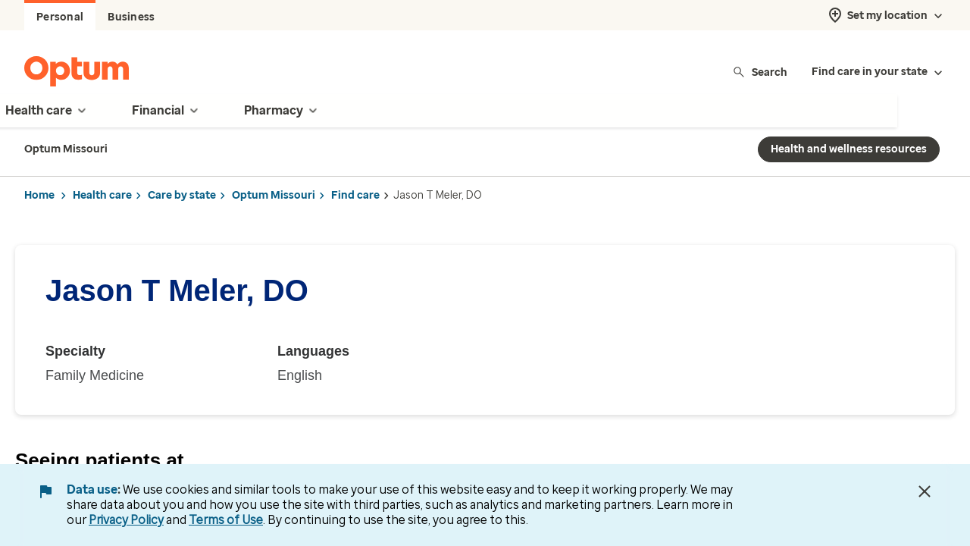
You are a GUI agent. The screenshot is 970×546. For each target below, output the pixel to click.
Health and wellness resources (849, 149)
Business (131, 17)
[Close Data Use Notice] (924, 491)
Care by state (182, 195)
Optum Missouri (273, 195)
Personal (59, 17)
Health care (102, 195)
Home (39, 195)
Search (759, 71)
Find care (355, 195)
